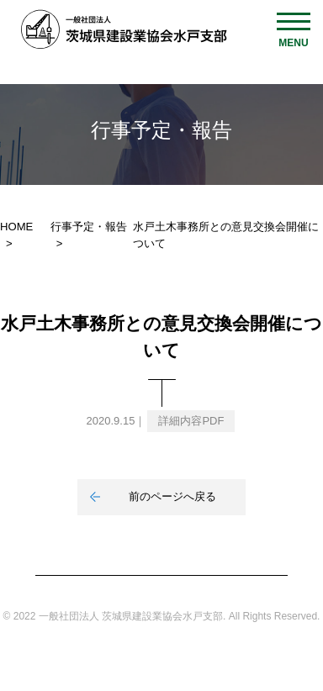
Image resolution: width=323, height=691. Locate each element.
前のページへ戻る (172, 496)
